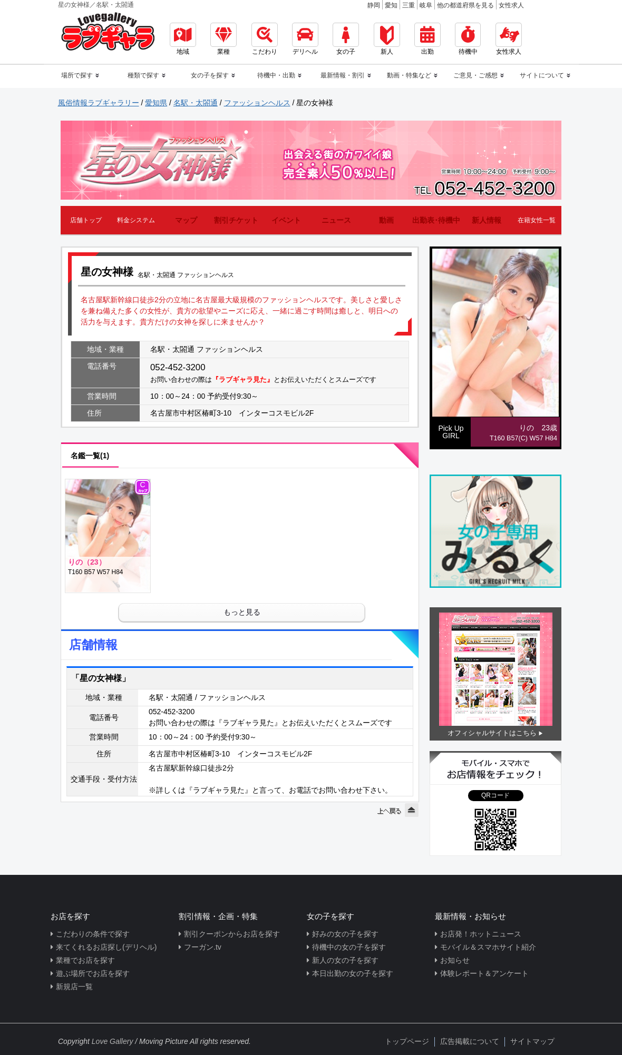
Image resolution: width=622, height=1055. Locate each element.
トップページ (407, 1041)
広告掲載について (469, 1041)
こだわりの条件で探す (93, 934)
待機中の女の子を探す (349, 947)
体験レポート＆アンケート (484, 973)
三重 (408, 5)
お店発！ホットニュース (480, 934)
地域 (183, 39)
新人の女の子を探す (345, 960)
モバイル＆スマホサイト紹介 (488, 947)
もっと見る (241, 612)
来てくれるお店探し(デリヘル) (106, 947)
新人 (387, 39)
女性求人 (511, 5)
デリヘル (305, 39)
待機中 (468, 39)
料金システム (136, 220)
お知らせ (455, 960)
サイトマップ (532, 1041)
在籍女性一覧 (537, 220)
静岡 (373, 5)
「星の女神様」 (100, 678)
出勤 (427, 39)
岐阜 (426, 5)
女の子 (346, 39)
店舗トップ (86, 220)
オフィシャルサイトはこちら (492, 733)
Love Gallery (112, 1041)
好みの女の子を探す (345, 934)
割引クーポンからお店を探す (232, 934)
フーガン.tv (202, 947)
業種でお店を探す (85, 960)
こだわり (264, 39)
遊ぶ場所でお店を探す (93, 973)
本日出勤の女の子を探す (352, 973)
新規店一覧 (74, 986)
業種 (223, 39)
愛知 (391, 5)
